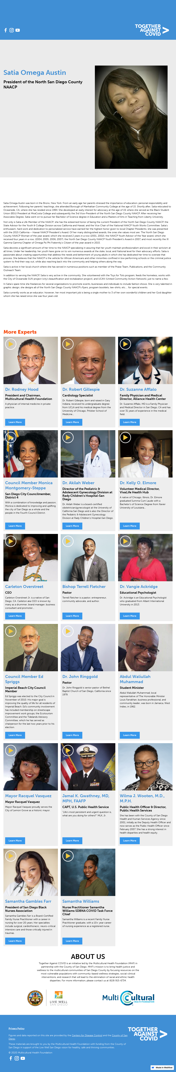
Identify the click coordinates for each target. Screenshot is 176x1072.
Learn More (15, 422)
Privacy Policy (16, 1028)
